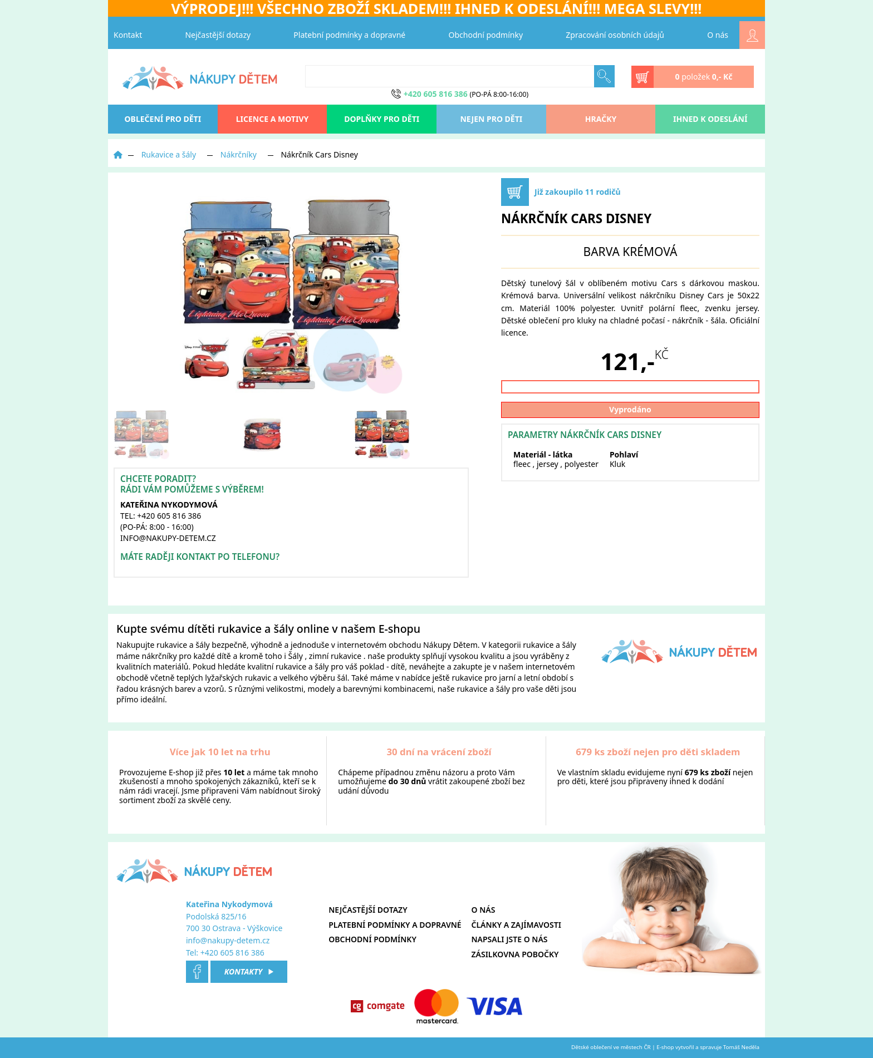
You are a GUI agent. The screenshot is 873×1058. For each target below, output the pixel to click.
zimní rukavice (335, 656)
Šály (295, 656)
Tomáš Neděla (741, 1047)
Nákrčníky (238, 154)
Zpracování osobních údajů (615, 34)
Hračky (600, 119)
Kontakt (128, 34)
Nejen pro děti (491, 119)
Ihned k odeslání (710, 119)
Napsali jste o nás (510, 939)
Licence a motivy (272, 119)
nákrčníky (159, 656)
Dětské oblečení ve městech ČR (611, 1047)
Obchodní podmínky (486, 34)
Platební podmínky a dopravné (349, 34)
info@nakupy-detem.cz (227, 940)
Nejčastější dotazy (218, 34)
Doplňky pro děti (381, 119)
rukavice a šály (183, 644)
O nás (717, 34)
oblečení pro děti (163, 119)
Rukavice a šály (168, 154)
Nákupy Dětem (450, 644)
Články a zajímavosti (516, 924)
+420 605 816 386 (232, 952)
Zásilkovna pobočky (515, 954)
